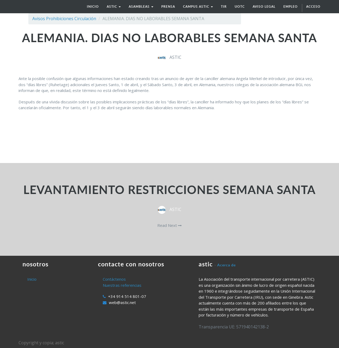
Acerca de (226, 264)
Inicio (32, 279)
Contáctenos (114, 279)
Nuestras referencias (122, 285)
